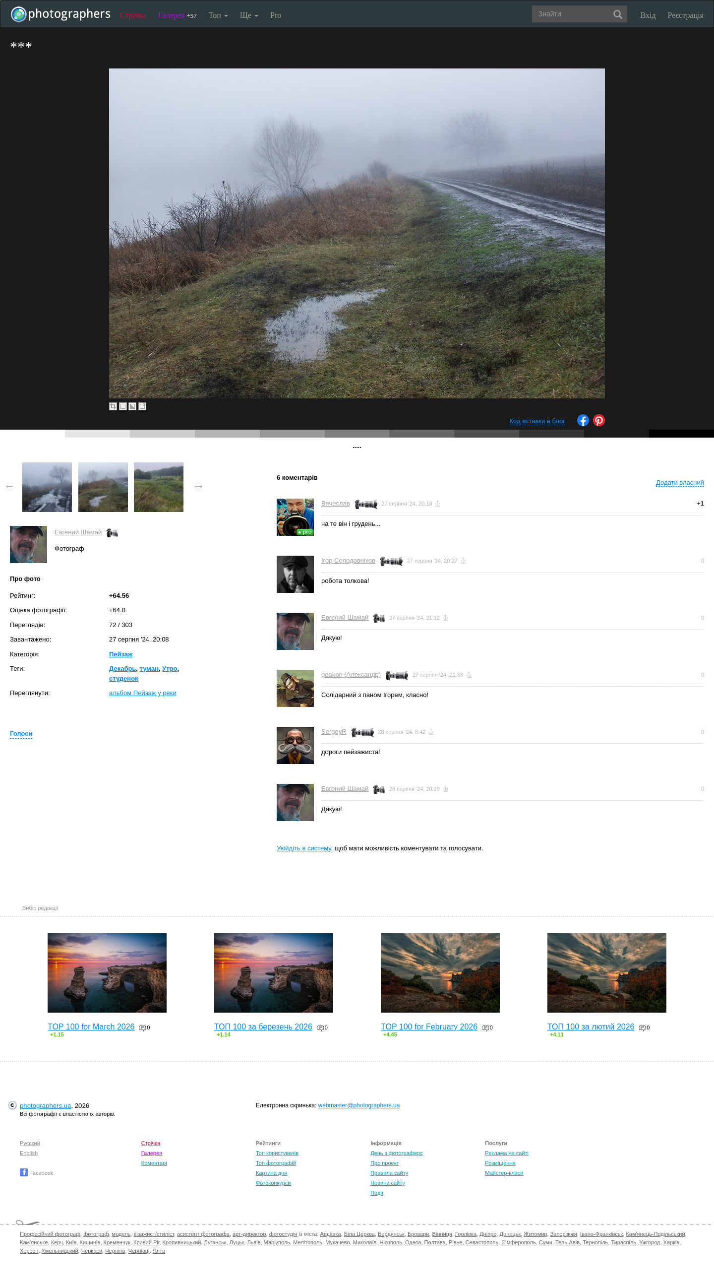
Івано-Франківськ (601, 1234)
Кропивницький (182, 1242)
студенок (123, 678)
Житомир (535, 1234)
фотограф (96, 1234)
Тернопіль (595, 1242)
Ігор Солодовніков (348, 560)
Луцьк (237, 1242)
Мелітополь (307, 1242)
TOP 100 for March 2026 (91, 1027)
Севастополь (482, 1242)
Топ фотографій (276, 1163)
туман (149, 668)
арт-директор (249, 1234)
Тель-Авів (567, 1242)
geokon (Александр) (351, 674)
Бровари (418, 1234)
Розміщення (500, 1163)
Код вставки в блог (537, 421)
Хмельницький (60, 1251)
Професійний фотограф (50, 1234)
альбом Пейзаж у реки (143, 693)
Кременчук (117, 1242)
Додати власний (680, 482)
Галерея (177, 15)
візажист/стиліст (153, 1234)
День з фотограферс (396, 1153)
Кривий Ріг (146, 1242)
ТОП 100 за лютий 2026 (591, 1027)
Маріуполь (277, 1242)
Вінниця (442, 1234)
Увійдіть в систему (304, 848)
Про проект (384, 1163)
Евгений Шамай (78, 532)
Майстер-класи (504, 1173)
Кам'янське (34, 1242)
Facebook (36, 1173)
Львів (253, 1242)
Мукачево (337, 1242)
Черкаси (91, 1251)
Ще (249, 15)
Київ (71, 1242)
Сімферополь (518, 1242)
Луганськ (215, 1242)
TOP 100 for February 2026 (429, 1027)
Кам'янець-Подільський (655, 1234)
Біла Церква (359, 1234)
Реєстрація (686, 15)
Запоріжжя (563, 1234)
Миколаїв (365, 1242)
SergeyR (334, 731)
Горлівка (465, 1234)
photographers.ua (45, 1105)
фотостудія (283, 1234)
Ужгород (649, 1242)
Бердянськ (391, 1234)
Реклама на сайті (507, 1153)
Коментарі (154, 1163)
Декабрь (122, 668)
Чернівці (139, 1251)
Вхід (648, 15)
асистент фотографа (203, 1234)
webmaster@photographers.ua (359, 1105)
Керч (57, 1242)
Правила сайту (389, 1173)
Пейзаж (120, 654)
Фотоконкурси (273, 1183)
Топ (218, 15)
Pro (275, 15)
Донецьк (510, 1234)
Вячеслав (335, 503)
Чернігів (115, 1251)
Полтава (435, 1242)
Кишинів (89, 1242)
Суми (545, 1242)
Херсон (29, 1251)
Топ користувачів (277, 1153)
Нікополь (390, 1242)
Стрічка (133, 15)
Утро (169, 668)
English (29, 1153)
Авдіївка (330, 1234)
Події (376, 1193)
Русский (30, 1143)
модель (121, 1234)
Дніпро (487, 1234)
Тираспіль (623, 1242)
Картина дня (271, 1173)
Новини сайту (387, 1183)
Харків (671, 1242)
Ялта (159, 1251)
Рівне (456, 1242)
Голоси (21, 733)
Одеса (413, 1242)
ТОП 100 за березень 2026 (263, 1027)
